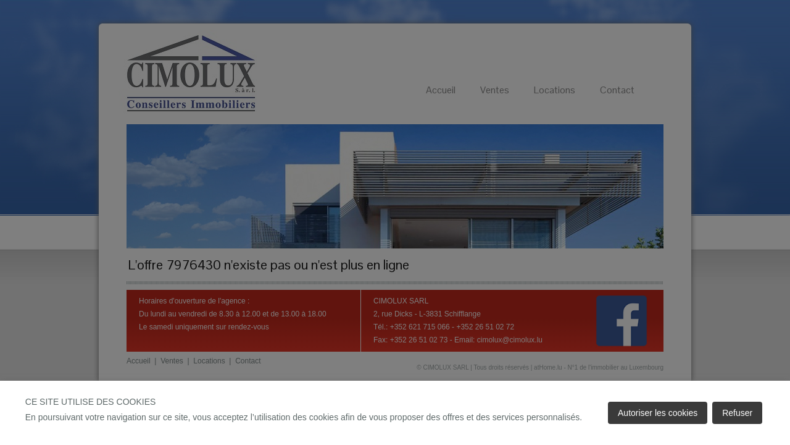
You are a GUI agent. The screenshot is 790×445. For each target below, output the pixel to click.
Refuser (737, 413)
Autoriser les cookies (657, 413)
